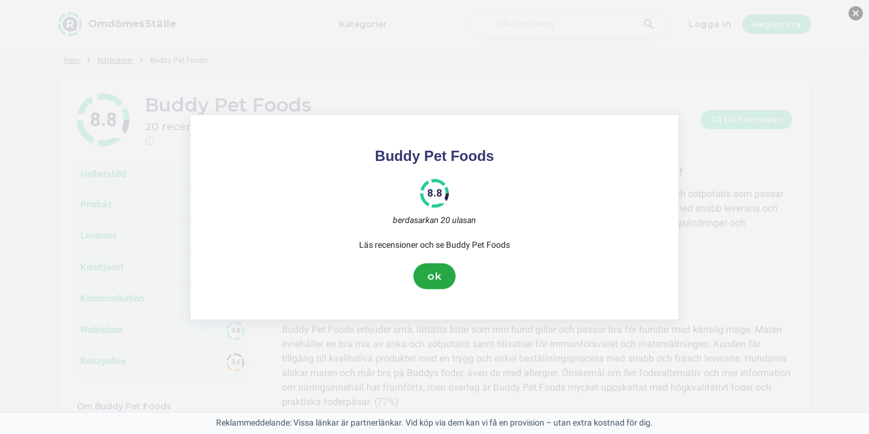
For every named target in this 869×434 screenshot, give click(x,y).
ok (434, 276)
